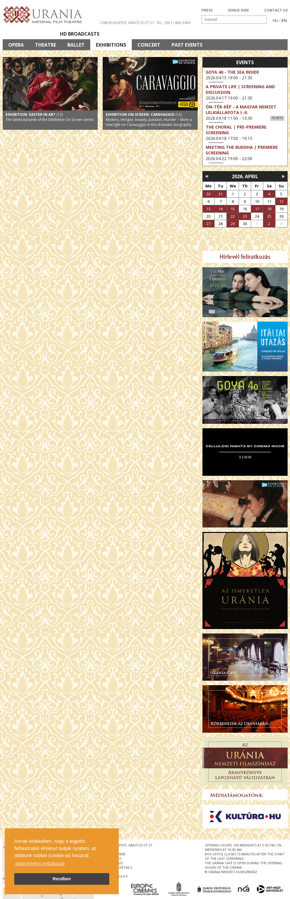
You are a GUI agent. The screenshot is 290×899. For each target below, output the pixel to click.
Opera (16, 45)
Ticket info (246, 34)
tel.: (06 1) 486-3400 (173, 22)
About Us (123, 34)
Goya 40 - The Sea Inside (232, 72)
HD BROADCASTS (79, 34)
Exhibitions (111, 45)
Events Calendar (199, 34)
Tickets (277, 118)
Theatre (45, 45)
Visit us (156, 34)
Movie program (28, 34)
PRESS (207, 10)
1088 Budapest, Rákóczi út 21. (127, 22)
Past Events (187, 45)
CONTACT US (276, 10)
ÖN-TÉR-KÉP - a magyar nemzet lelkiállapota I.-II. (241, 109)
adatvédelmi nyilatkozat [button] (39, 863)
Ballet (76, 45)
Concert (148, 45)
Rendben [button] (62, 878)
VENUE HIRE (238, 10)
